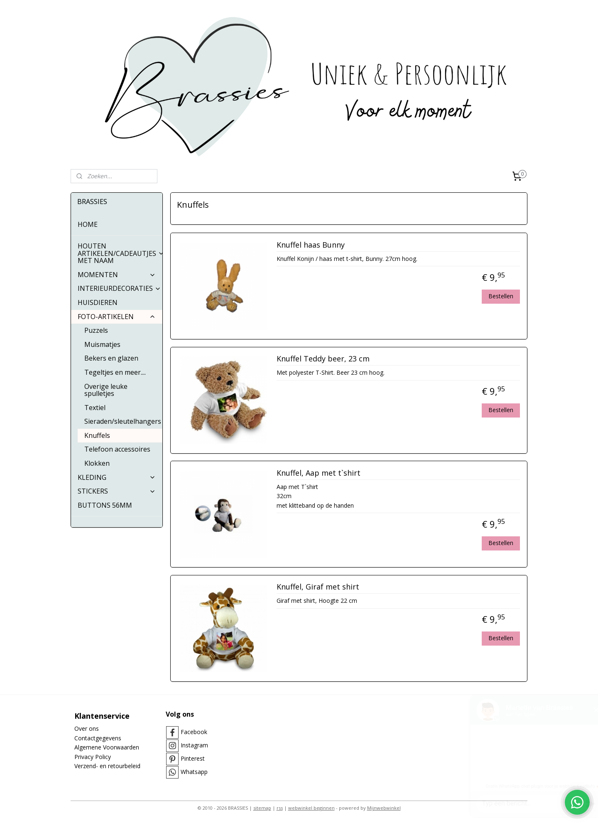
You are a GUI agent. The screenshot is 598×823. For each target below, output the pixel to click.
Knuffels (97, 435)
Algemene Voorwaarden (106, 747)
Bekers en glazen (111, 358)
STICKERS (117, 491)
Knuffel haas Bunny (310, 245)
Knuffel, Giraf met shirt (317, 587)
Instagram (194, 745)
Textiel (94, 407)
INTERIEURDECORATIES (119, 288)
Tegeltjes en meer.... (115, 372)
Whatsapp (194, 772)
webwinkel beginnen (311, 808)
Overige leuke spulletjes (105, 390)
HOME (88, 224)
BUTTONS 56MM (105, 505)
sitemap (262, 808)
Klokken (97, 463)
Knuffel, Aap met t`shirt (318, 473)
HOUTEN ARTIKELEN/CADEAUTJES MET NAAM (120, 253)
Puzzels (96, 330)
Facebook (194, 732)
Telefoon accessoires (117, 449)
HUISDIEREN (98, 302)
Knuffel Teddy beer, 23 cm (322, 359)
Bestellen (500, 296)
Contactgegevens (97, 738)
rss (280, 808)
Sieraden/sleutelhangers (122, 421)
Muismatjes (102, 344)
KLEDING (117, 477)
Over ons (86, 728)
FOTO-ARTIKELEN (117, 316)
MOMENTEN (117, 274)
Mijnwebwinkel (384, 808)
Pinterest (193, 758)
